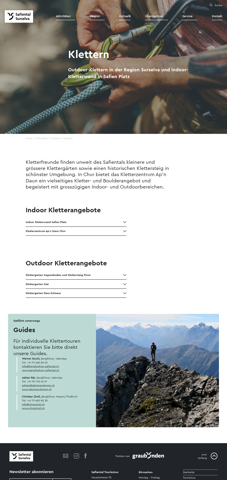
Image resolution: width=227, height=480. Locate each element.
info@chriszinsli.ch (33, 404)
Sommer (55, 138)
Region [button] (95, 16)
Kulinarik (125, 16)
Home (29, 138)
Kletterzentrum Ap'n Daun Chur (46, 231)
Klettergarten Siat (37, 284)
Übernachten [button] (154, 16)
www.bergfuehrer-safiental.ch (40, 370)
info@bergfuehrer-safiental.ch (40, 366)
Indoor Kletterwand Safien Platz (46, 222)
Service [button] (187, 16)
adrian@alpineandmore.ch (38, 385)
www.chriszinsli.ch (33, 408)
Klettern (68, 138)
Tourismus (189, 477)
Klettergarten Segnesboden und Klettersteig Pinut (58, 275)
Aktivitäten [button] (63, 16)
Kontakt (217, 16)
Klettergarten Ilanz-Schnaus (43, 293)
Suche (218, 5)
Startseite (189, 472)
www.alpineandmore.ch (37, 389)
